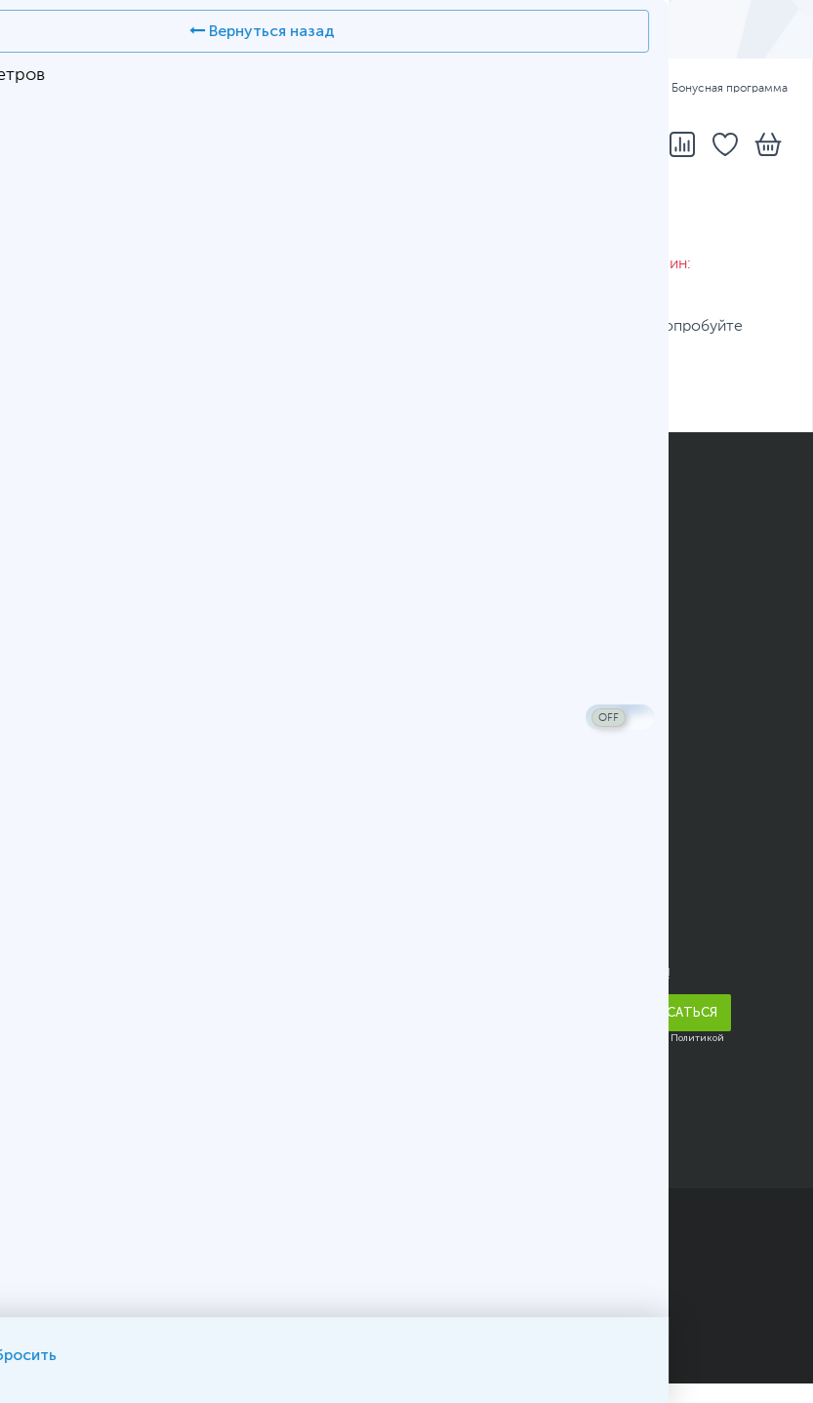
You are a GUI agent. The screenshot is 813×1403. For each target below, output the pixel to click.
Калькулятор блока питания (520, 700)
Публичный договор (97, 1303)
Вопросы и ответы (489, 587)
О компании (68, 876)
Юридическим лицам (101, 757)
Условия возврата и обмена (123, 785)
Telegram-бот (471, 933)
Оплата (529, 89)
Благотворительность (103, 1017)
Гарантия (605, 89)
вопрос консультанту (551, 389)
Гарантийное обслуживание (125, 729)
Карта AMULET (474, 615)
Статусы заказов (482, 559)
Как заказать (465, 531)
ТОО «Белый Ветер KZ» (194, 1219)
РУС (137, 89)
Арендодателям (81, 989)
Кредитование (76, 615)
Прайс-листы (72, 904)
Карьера (53, 1074)
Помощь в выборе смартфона (530, 672)
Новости (56, 961)
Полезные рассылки (97, 672)
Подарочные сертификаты (121, 700)
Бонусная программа (720, 89)
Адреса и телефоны (493, 876)
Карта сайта (222, 1327)
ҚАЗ (90, 89)
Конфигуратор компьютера (520, 644)
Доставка (451, 89)
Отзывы (52, 933)
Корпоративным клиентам (119, 1046)
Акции (46, 644)
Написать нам (471, 904)
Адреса (373, 89)
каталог (149, 389)
